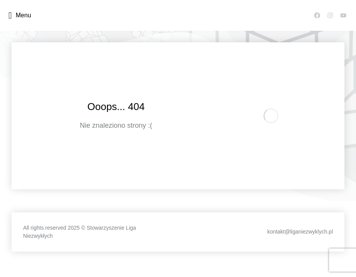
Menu (19, 15)
